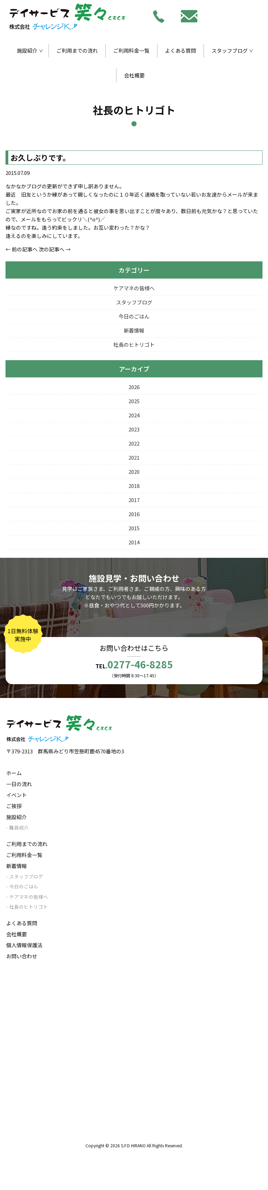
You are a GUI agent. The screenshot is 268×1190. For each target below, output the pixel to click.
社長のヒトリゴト (134, 344)
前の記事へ (25, 249)
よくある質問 (180, 50)
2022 (134, 443)
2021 (134, 457)
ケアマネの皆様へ (134, 288)
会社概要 (134, 75)
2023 (134, 429)
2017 (134, 499)
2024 (134, 415)
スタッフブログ (230, 50)
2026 (134, 386)
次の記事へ (51, 249)
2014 (134, 542)
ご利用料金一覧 (131, 50)
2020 (134, 471)
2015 (134, 528)
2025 (134, 401)
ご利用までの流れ (77, 50)
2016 (134, 514)
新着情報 (134, 330)
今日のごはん (134, 316)
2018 (134, 485)
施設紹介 (27, 50)
